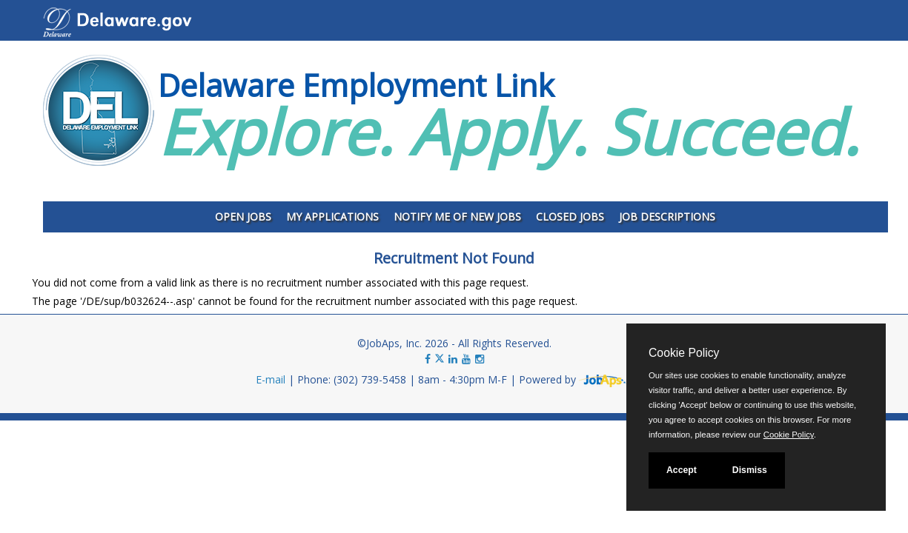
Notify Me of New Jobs (457, 216)
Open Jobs (243, 216)
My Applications (332, 216)
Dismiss (749, 470)
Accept (681, 470)
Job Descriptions (667, 216)
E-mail (270, 379)
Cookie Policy (684, 352)
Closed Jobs (570, 216)
